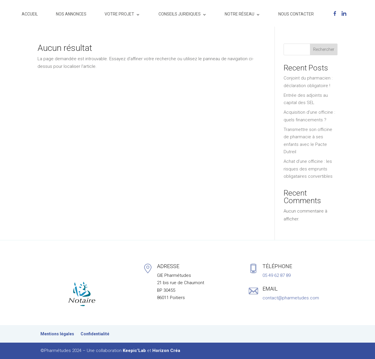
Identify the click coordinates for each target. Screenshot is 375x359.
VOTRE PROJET (119, 14)
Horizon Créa (166, 350)
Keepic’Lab (134, 350)
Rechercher (323, 49)
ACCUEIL (30, 14)
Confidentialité (95, 334)
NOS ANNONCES (71, 14)
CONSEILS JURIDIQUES (179, 14)
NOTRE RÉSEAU (239, 14)
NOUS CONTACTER (296, 14)
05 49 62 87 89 (276, 275)
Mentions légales (57, 334)
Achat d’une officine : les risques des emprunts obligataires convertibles (308, 169)
